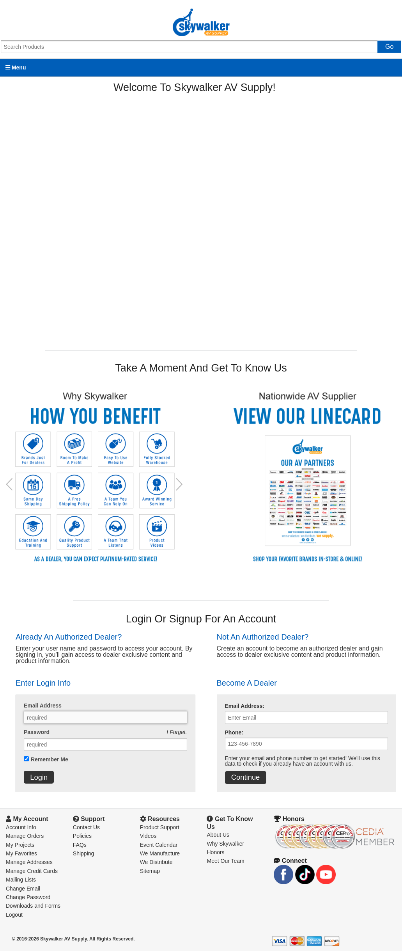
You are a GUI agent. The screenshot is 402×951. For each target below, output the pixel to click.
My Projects (20, 845)
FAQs (80, 845)
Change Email (23, 888)
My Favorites (21, 853)
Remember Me (49, 759)
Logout (14, 915)
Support (89, 819)
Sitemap (150, 871)
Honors (215, 852)
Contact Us (86, 827)
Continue (245, 777)
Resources (160, 819)
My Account (27, 819)
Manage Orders (25, 836)
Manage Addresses (29, 862)
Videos (148, 836)
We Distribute (156, 862)
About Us (218, 835)
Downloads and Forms (33, 906)
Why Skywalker (225, 844)
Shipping (83, 853)
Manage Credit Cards (32, 871)
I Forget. (176, 732)
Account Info (21, 827)
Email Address (43, 705)
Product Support (159, 827)
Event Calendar (159, 845)
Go (389, 46)
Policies (82, 836)
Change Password (28, 897)
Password (37, 732)
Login (38, 777)
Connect (290, 860)
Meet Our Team (225, 861)
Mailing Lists (21, 879)
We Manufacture (160, 853)
